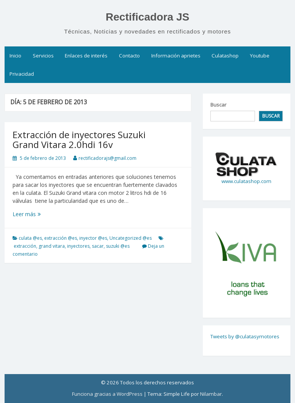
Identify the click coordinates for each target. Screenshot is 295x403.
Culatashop (225, 55)
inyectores (78, 246)
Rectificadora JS (147, 17)
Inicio (15, 55)
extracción (25, 246)
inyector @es (93, 238)
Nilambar (211, 393)
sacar (98, 246)
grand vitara (51, 246)
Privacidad (22, 73)
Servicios (43, 55)
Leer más (37, 214)
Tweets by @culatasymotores (244, 336)
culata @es (30, 238)
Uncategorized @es (130, 238)
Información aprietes (175, 55)
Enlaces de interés (86, 55)
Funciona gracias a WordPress (107, 393)
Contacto (129, 55)
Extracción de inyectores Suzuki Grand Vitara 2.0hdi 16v (79, 139)
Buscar (218, 104)
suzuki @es (118, 246)
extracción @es (60, 238)
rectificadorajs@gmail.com (107, 158)
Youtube (259, 55)
